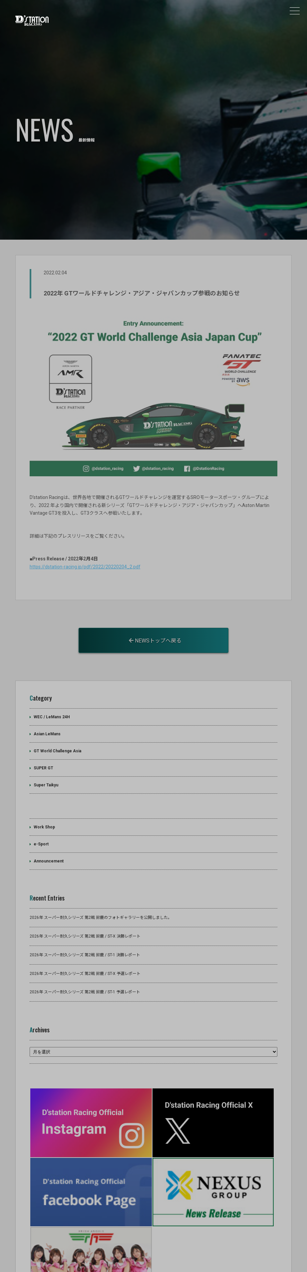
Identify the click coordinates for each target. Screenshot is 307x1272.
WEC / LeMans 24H (52, 695)
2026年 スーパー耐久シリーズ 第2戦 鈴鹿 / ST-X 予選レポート (85, 952)
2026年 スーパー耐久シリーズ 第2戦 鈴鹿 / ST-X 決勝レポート (85, 914)
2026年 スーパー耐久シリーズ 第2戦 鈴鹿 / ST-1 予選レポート (85, 970)
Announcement (49, 839)
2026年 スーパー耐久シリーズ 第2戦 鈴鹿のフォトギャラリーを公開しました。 (101, 896)
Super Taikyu (46, 763)
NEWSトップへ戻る (155, 619)
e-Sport (41, 822)
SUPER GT (43, 746)
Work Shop (44, 805)
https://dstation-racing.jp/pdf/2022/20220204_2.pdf (85, 545)
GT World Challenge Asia (57, 729)
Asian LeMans (47, 712)
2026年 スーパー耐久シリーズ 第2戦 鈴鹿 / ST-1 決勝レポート (85, 933)
